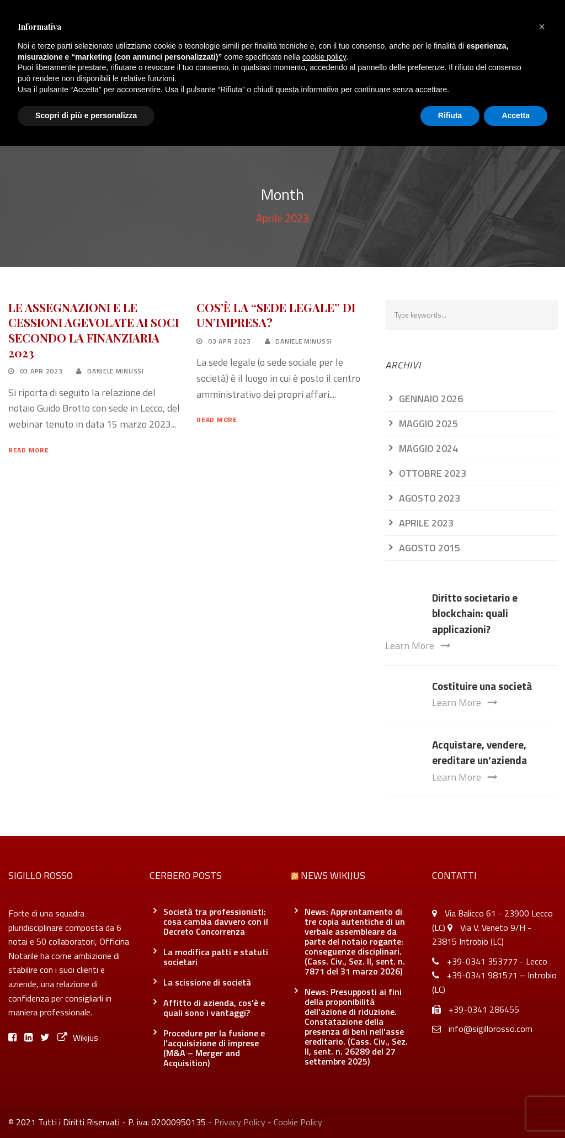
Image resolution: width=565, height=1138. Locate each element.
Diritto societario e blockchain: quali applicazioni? (475, 613)
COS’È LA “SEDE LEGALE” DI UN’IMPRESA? (275, 314)
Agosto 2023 (429, 498)
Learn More (417, 645)
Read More (28, 450)
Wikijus (77, 1037)
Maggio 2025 (428, 423)
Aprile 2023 (426, 522)
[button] (542, 26)
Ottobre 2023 (432, 473)
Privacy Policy (239, 1122)
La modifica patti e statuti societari (215, 956)
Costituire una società (482, 686)
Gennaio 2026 (431, 398)
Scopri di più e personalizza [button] (86, 115)
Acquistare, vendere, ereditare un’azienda (479, 752)
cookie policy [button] (324, 56)
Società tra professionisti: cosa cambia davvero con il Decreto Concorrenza (215, 921)
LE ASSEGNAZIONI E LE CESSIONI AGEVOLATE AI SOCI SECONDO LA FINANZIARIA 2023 (93, 329)
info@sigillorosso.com (490, 1028)
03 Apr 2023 (41, 371)
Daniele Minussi (115, 371)
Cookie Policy (298, 1122)
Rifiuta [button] (450, 115)
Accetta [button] (516, 115)
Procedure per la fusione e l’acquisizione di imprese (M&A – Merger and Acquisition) (214, 1047)
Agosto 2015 (429, 547)
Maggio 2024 (428, 448)
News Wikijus (333, 875)
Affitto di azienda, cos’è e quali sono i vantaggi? (214, 1007)
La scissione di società (207, 982)
